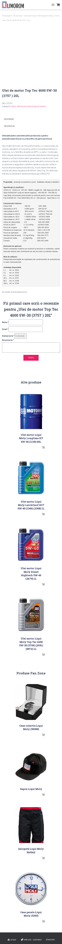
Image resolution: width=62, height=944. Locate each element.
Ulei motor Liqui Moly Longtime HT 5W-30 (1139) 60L (31, 438)
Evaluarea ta (8, 336)
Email (5, 329)
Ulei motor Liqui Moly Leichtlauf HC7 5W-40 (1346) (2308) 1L (31, 505)
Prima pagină (7, 16)
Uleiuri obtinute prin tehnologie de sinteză (38, 16)
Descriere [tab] (9, 119)
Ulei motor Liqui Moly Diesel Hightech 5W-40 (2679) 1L (31, 573)
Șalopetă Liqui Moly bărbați (31, 850)
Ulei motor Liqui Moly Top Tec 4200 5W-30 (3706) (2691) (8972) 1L (31, 644)
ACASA (11, 939)
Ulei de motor (17, 16)
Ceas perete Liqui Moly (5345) (31, 914)
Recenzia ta (8, 340)
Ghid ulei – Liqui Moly (31, 939)
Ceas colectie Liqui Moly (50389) (31, 727)
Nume (5, 322)
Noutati (50, 940)
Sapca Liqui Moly (31, 789)
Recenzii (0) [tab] (9, 126)
